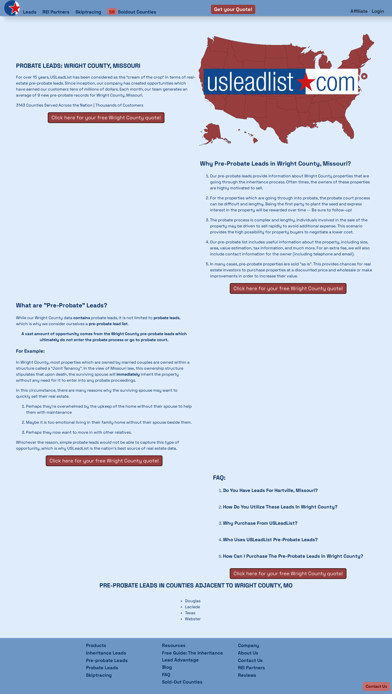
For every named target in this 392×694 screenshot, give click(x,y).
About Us (248, 653)
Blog (167, 667)
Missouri (134, 95)
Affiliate (359, 11)
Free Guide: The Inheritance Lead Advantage (192, 656)
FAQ (166, 674)
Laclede (192, 606)
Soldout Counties (131, 12)
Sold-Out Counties (182, 682)
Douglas (192, 600)
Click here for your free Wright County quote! (106, 117)
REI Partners (56, 12)
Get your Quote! (233, 9)
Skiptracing (88, 12)
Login (378, 11)
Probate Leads (102, 667)
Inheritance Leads (106, 653)
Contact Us (250, 660)
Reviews (247, 675)
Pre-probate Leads (107, 660)
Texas (190, 612)
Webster (193, 618)
